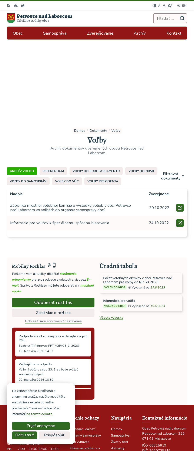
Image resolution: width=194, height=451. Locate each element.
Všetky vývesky (111, 239)
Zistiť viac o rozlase (53, 234)
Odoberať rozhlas (53, 224)
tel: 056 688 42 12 (157, 379)
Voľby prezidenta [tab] (102, 103)
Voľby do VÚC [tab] (67, 103)
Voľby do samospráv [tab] (28, 103)
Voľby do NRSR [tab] (141, 93)
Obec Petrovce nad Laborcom (129, 433)
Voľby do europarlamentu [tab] (96, 93)
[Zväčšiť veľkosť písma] (169, 5)
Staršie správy (26, 315)
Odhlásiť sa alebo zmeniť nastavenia (53, 243)
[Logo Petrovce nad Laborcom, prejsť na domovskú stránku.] (39, 18)
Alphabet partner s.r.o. (134, 428)
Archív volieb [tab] (22, 93)
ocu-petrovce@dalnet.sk (161, 384)
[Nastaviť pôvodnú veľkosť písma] (164, 5)
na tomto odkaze (38, 414)
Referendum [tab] (53, 93)
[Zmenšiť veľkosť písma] (159, 5)
